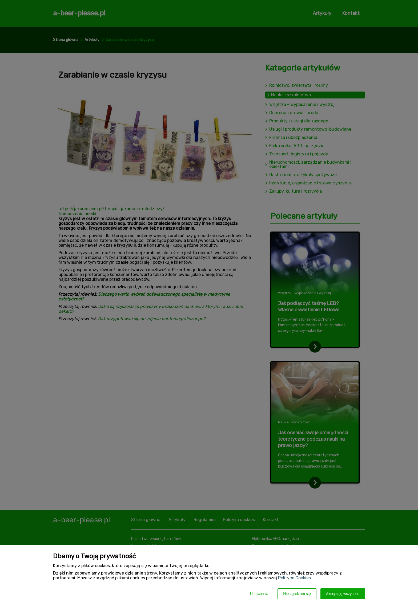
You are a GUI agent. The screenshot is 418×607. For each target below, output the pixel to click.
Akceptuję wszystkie (342, 594)
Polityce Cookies (294, 577)
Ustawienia (259, 594)
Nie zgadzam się (297, 594)
